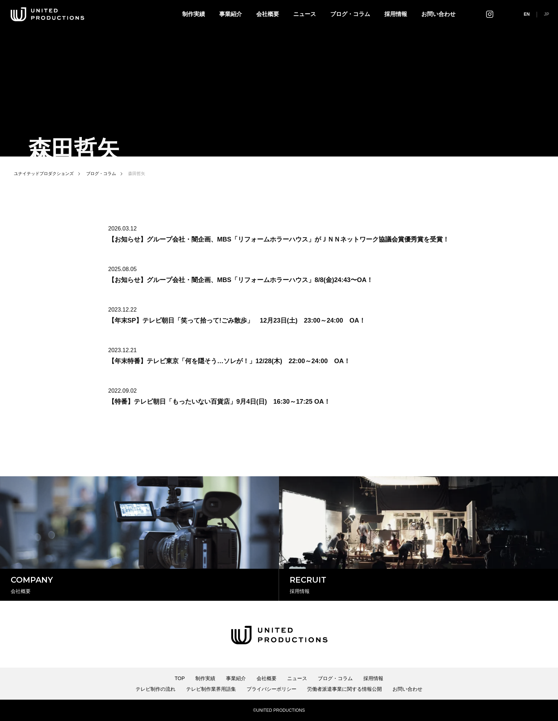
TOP (180, 678)
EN (527, 14)
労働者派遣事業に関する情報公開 (344, 688)
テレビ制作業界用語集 (211, 688)
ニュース (304, 14)
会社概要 (267, 14)
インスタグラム (490, 14)
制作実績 (193, 14)
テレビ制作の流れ (155, 688)
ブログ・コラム (350, 14)
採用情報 (395, 14)
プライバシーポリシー (271, 688)
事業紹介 (230, 14)
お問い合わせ (438, 14)
